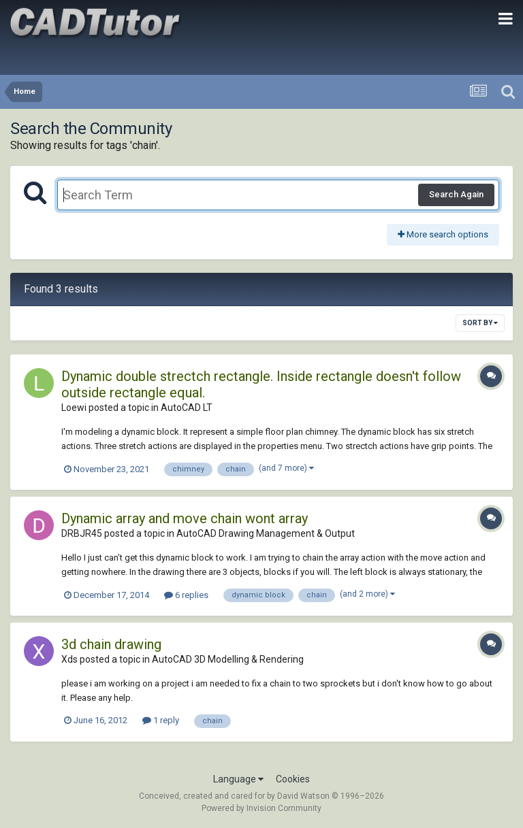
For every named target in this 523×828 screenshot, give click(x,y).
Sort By (480, 323)
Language (238, 779)
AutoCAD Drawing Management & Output (265, 533)
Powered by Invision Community (261, 808)
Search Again (456, 194)
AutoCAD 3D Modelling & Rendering (228, 659)
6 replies (186, 595)
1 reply (160, 720)
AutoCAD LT (186, 407)
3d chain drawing (111, 644)
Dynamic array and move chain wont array (184, 518)
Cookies (293, 779)
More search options (443, 234)
